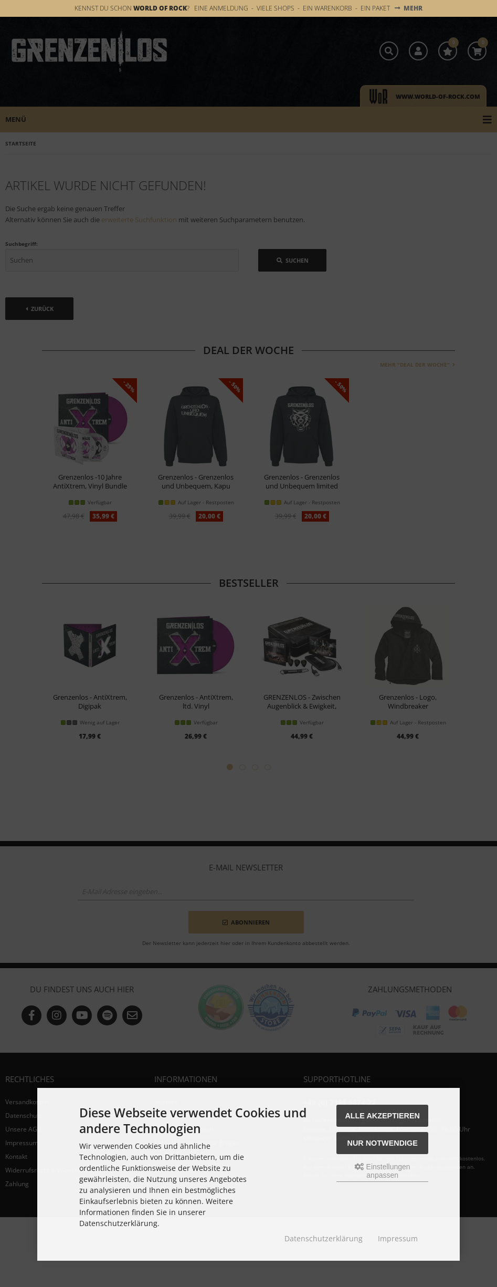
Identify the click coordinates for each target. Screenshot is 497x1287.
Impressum (398, 1238)
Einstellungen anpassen (382, 1171)
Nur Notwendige (382, 1143)
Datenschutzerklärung (323, 1238)
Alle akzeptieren (382, 1116)
